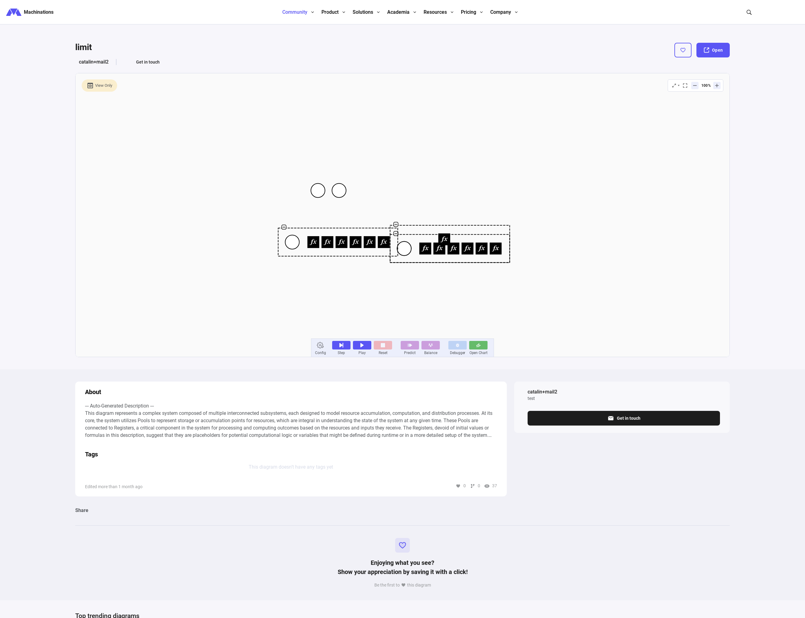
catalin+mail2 (94, 62)
